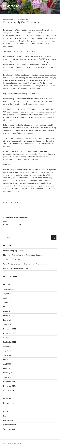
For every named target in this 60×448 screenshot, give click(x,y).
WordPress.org (9, 429)
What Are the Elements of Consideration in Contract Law (25, 264)
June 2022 (7, 355)
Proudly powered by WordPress (12, 443)
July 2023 (7, 298)
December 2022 (9, 329)
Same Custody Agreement (13, 259)
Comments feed (9, 425)
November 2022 (9, 333)
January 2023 (8, 324)
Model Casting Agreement (13, 251)
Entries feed (8, 420)
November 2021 (9, 386)
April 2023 (7, 311)
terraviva (24, 19)
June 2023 (7, 302)
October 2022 (8, 338)
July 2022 (6, 351)
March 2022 (7, 368)
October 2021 (8, 390)
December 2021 (9, 382)
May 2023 (7, 307)
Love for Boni (12, 6)
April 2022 (7, 364)
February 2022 (8, 373)
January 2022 (8, 377)
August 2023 (8, 294)
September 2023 (9, 289)
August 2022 (8, 346)
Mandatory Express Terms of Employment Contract (23, 255)
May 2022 (7, 360)
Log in (5, 416)
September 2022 (9, 342)
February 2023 (9, 320)
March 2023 (8, 316)
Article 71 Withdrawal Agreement (16, 268)
